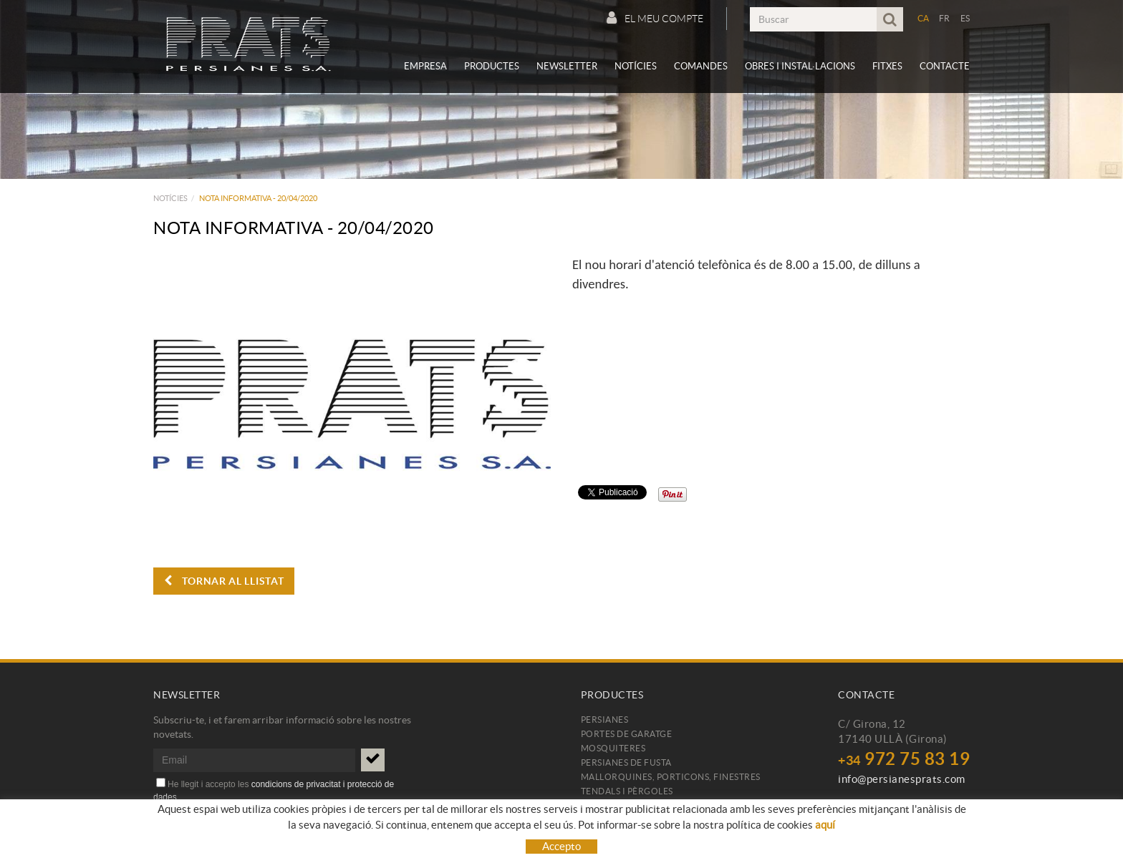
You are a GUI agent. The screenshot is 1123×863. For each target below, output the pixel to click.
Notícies (170, 198)
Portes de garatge (627, 733)
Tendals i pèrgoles (627, 791)
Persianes (605, 719)
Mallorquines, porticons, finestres (671, 776)
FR (944, 18)
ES (965, 18)
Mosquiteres (613, 748)
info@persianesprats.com (901, 779)
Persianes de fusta (626, 762)
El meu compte (655, 18)
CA (923, 18)
